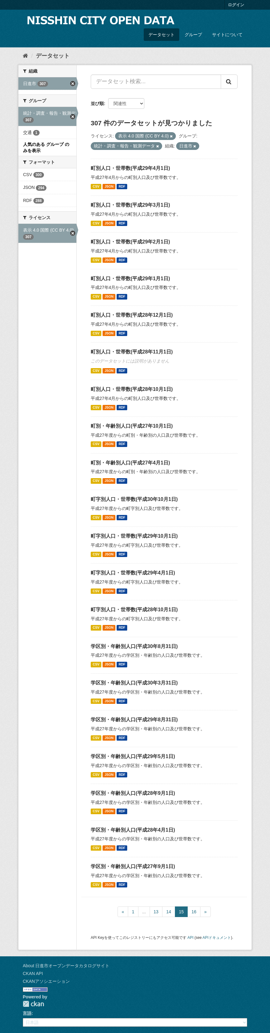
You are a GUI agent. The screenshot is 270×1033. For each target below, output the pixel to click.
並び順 (97, 103)
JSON (108, 186)
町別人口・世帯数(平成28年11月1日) (132, 351)
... (144, 911)
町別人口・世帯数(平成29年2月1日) (130, 241)
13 (156, 911)
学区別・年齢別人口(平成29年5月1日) (133, 756)
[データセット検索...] (156, 81)
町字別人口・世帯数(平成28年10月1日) (134, 609)
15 (181, 911)
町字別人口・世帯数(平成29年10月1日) (134, 536)
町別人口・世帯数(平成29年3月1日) (130, 205)
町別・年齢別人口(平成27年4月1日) (130, 462)
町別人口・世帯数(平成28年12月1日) (132, 315)
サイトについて (227, 34)
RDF (121, 186)
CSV (96, 186)
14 (168, 911)
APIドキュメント (217, 937)
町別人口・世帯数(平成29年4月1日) (130, 168)
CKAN (33, 1004)
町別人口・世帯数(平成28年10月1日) (132, 389)
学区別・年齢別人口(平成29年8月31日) (134, 719)
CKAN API (33, 973)
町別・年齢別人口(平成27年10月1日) (132, 426)
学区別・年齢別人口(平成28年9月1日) (133, 793)
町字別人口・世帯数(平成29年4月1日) (133, 572)
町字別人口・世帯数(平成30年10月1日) (134, 499)
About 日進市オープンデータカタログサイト (66, 965)
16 (193, 911)
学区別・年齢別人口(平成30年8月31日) (134, 646)
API (190, 937)
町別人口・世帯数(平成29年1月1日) (130, 278)
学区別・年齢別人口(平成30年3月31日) (134, 682)
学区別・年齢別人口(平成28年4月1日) (133, 830)
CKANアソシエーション (46, 981)
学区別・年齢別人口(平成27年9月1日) (133, 866)
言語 (27, 1013)
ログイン (236, 4)
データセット (161, 34)
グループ (193, 34)
